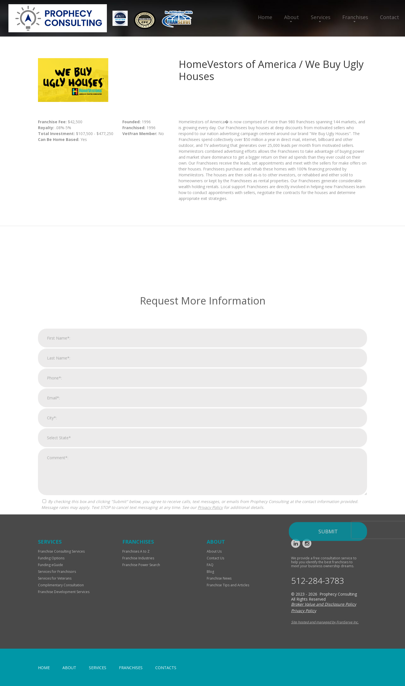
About (291, 17)
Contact (389, 17)
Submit (328, 620)
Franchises (355, 17)
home (44, 667)
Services (320, 17)
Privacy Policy (210, 596)
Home (265, 17)
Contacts (165, 667)
